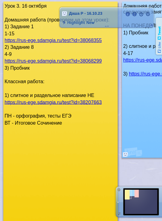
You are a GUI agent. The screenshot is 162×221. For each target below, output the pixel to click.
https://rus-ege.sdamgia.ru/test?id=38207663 (53, 102)
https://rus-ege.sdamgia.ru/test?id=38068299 (53, 61)
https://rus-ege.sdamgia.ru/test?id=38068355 (53, 40)
